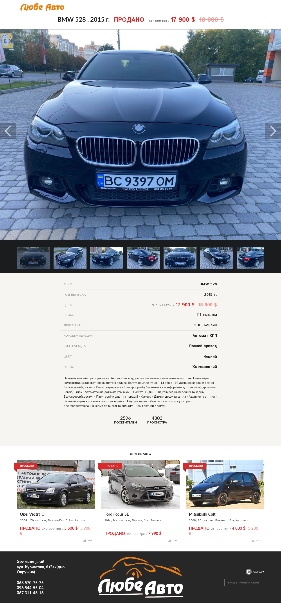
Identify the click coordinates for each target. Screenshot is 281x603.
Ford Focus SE (116, 514)
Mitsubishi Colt (202, 514)
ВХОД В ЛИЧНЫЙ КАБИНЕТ (244, 582)
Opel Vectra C (32, 514)
